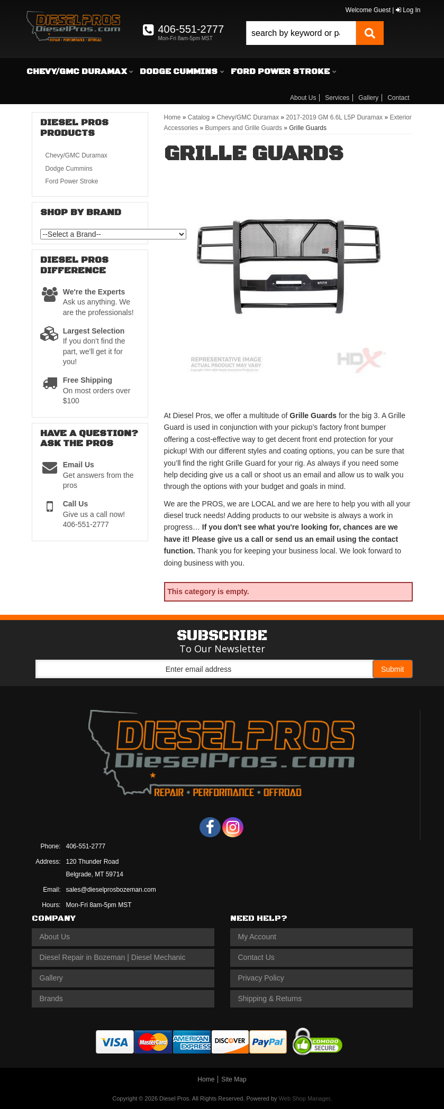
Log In (408, 10)
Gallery (368, 97)
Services (337, 97)
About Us (303, 97)
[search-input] (301, 33)
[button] (315, 33)
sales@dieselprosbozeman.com (111, 889)
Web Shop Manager (304, 1098)
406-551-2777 (86, 846)
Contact (398, 97)
